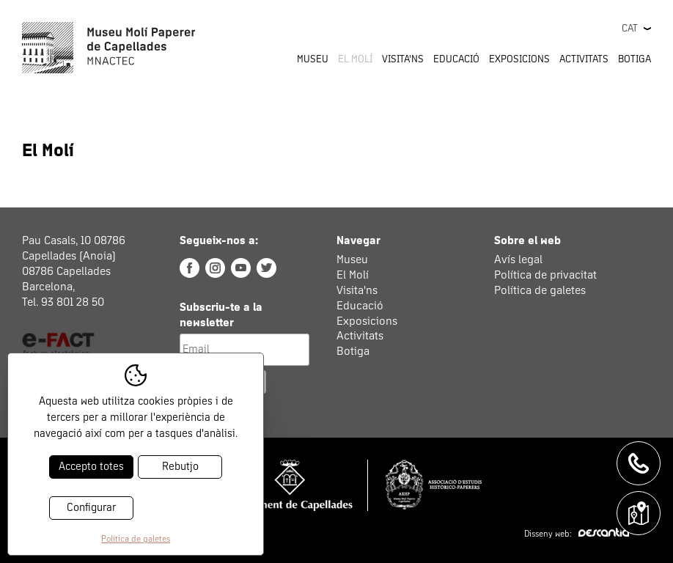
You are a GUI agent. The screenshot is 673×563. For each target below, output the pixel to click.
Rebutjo (180, 466)
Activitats (359, 336)
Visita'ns (357, 290)
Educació (359, 306)
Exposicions (519, 59)
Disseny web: (576, 534)
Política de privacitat (545, 275)
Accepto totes (91, 466)
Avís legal (518, 259)
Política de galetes (540, 290)
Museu (352, 259)
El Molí (352, 275)
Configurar (91, 507)
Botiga (634, 59)
